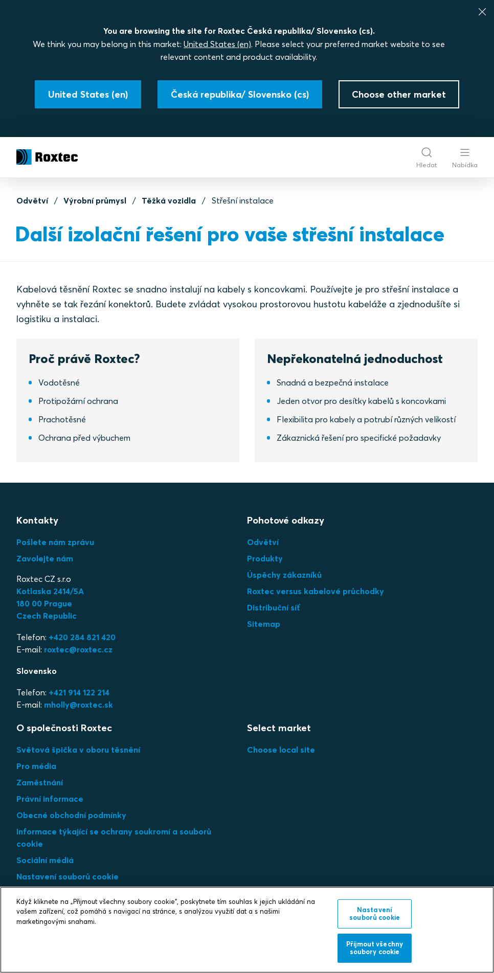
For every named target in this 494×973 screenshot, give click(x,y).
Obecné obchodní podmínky (71, 815)
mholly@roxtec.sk (78, 704)
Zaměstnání (39, 782)
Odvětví (32, 200)
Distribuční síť (273, 607)
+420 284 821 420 (82, 637)
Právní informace (49, 799)
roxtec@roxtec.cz (78, 649)
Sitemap (263, 624)
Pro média (36, 766)
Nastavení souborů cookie (67, 876)
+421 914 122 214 (79, 692)
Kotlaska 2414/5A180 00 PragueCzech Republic (50, 603)
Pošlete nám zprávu (55, 542)
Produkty (265, 558)
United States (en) (217, 44)
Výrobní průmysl (94, 200)
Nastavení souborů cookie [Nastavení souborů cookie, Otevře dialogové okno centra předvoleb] (374, 914)
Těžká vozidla (169, 200)
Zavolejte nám (44, 558)
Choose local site (281, 749)
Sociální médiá (45, 860)
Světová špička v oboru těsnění (78, 749)
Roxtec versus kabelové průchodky (315, 591)
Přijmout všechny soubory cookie (374, 948)
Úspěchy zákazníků (284, 575)
